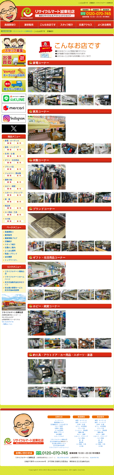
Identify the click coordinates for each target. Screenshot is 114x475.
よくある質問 (10, 251)
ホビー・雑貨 (81, 434)
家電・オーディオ (81, 420)
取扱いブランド (11, 254)
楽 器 (81, 440)
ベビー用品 (81, 438)
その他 (81, 446)
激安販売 (8, 235)
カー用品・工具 (81, 444)
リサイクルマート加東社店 (22, 31)
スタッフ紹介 (10, 244)
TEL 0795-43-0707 (63, 457)
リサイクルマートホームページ (59, 447)
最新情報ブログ (11, 238)
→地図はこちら (7, 324)
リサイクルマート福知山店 (59, 439)
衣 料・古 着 (81, 424)
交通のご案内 (10, 248)
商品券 (81, 442)
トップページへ (11, 260)
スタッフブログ (59, 436)
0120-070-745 (94, 457)
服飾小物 (81, 432)
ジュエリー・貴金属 (81, 430)
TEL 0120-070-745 (8, 322)
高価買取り (9, 232)
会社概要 (8, 257)
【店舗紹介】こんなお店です (59, 424)
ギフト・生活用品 (81, 426)
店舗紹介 (8, 241)
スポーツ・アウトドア (81, 436)
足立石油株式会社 (12, 282)
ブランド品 (81, 428)
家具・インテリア (81, 422)
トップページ (59, 420)
